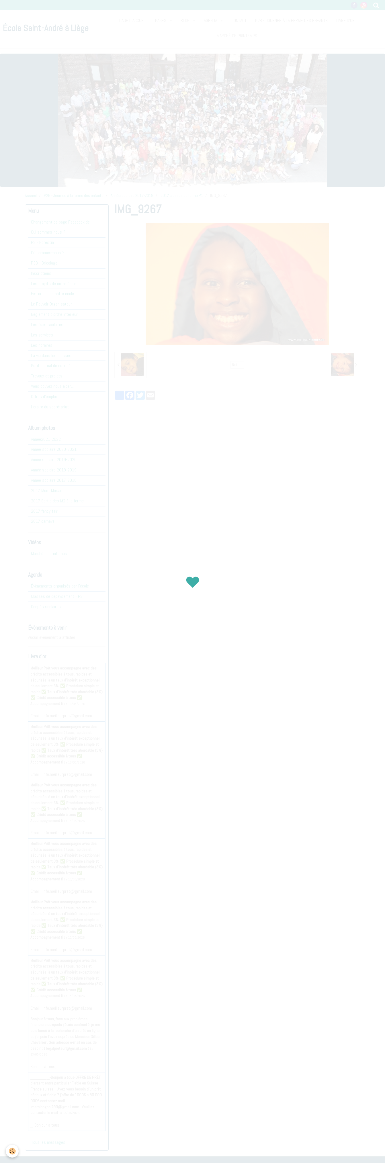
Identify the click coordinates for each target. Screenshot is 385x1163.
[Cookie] (12, 1151)
